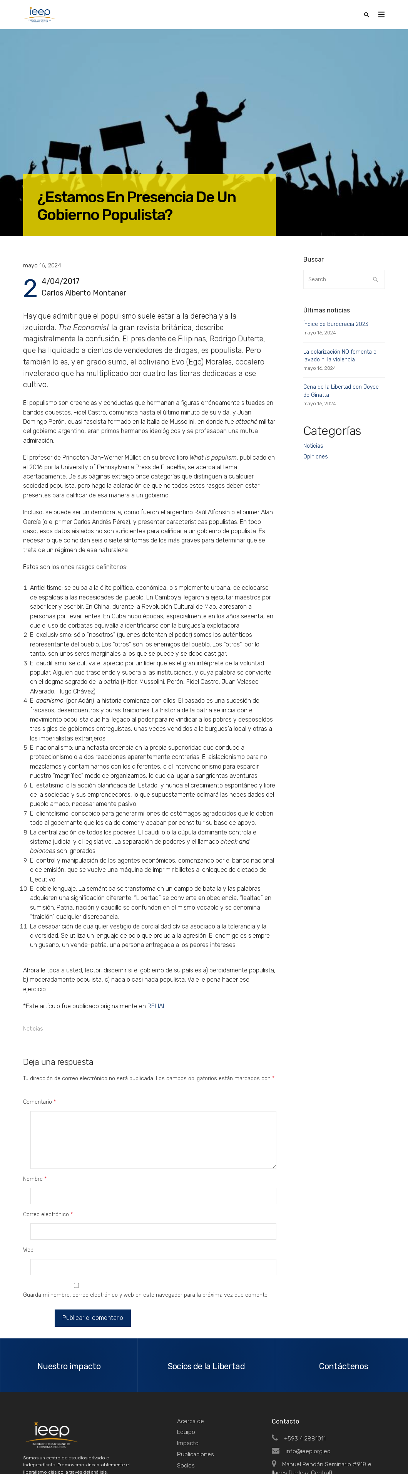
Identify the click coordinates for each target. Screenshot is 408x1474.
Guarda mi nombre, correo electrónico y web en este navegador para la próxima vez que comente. (146, 1231)
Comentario (39, 1102)
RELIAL (156, 1006)
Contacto (189, 1421)
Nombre (35, 1163)
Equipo (186, 1365)
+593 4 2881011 (299, 1372)
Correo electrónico (48, 1182)
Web (28, 1202)
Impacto (188, 1376)
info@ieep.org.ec (301, 1385)
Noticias (33, 1029)
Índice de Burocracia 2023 (335, 324)
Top (375, 1451)
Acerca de (190, 1354)
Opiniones (315, 456)
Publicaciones (195, 1388)
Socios (186, 1399)
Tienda (186, 1410)
